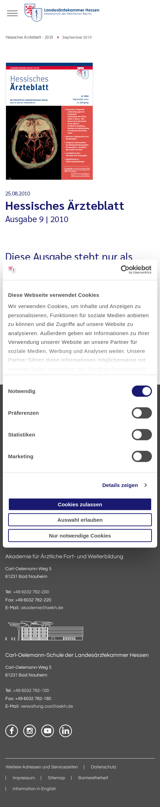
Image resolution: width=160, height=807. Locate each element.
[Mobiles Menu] (12, 13)
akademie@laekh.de (42, 608)
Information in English (34, 789)
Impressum (24, 778)
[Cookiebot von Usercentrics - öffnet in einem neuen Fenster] (121, 270)
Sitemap (56, 778)
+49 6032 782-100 (31, 690)
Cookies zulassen (80, 504)
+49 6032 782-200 (31, 592)
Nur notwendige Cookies (80, 535)
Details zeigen (120, 485)
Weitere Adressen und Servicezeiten (42, 767)
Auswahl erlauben (80, 520)
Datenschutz (103, 767)
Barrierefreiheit (93, 778)
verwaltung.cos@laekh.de (47, 706)
